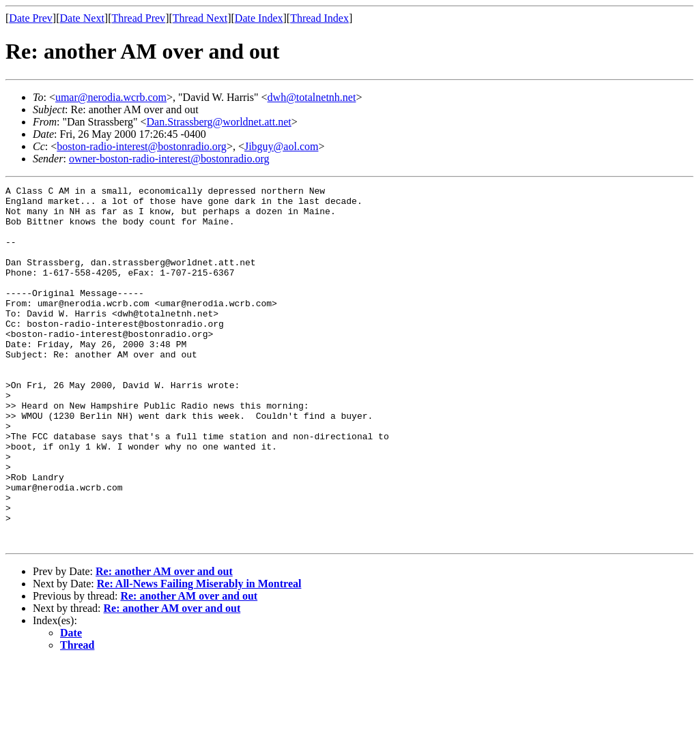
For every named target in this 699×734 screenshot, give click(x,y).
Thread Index (319, 18)
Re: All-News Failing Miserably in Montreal (199, 655)
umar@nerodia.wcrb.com (111, 97)
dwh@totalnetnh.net (312, 97)
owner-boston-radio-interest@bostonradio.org (169, 158)
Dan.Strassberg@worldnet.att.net (219, 122)
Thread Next (200, 18)
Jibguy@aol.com (281, 146)
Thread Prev (138, 18)
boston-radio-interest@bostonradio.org (142, 146)
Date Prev (31, 18)
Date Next (82, 18)
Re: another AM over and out (164, 643)
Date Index (259, 18)
